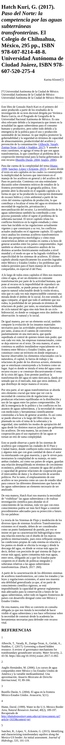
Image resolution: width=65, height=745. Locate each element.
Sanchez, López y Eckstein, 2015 (26, 168)
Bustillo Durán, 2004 (28, 159)
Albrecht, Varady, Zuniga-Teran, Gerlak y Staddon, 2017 (30, 146)
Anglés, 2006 (48, 159)
